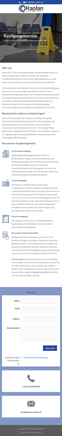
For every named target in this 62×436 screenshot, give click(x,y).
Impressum (25, 432)
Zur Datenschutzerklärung (36, 357)
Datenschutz (36, 432)
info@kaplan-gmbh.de (34, 2)
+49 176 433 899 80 (31, 386)
